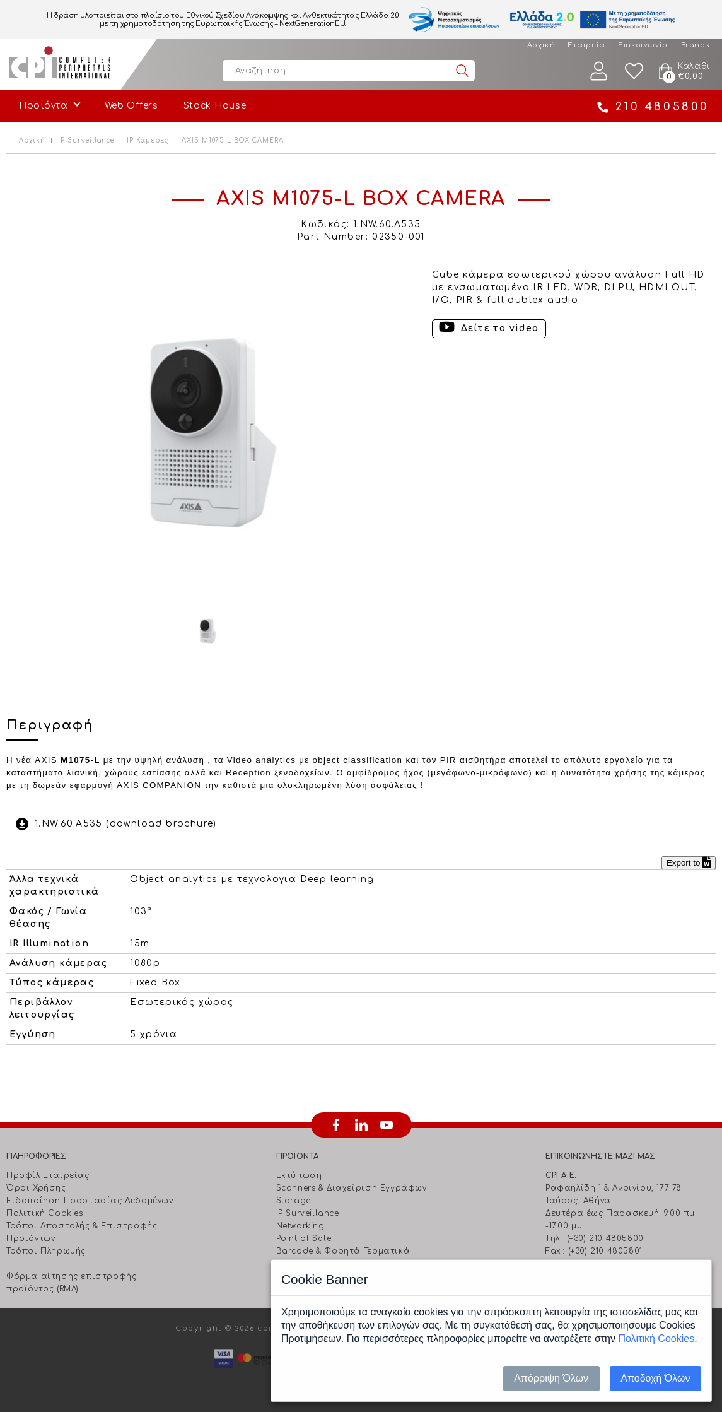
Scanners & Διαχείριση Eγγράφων (351, 1188)
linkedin (361, 1124)
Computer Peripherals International (60, 64)
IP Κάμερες (148, 140)
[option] (208, 432)
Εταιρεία (586, 45)
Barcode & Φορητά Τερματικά (343, 1251)
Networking (300, 1225)
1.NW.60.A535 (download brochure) (126, 823)
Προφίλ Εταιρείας (48, 1175)
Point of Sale (304, 1238)
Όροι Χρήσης (36, 1188)
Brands (695, 45)
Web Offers (131, 105)
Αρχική (541, 45)
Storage (293, 1200)
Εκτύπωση (299, 1175)
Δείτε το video (500, 328)
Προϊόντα (43, 105)
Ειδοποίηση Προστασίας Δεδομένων (89, 1200)
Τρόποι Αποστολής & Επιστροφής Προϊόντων (81, 1232)
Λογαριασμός (599, 71)
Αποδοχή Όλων (655, 1378)
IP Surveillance (86, 140)
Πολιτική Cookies (44, 1213)
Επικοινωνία (643, 45)
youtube (386, 1124)
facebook (336, 1124)
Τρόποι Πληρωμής (46, 1251)
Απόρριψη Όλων (551, 1378)
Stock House (215, 105)
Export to (689, 863)
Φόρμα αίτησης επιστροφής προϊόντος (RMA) (71, 1282)
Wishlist (634, 71)
